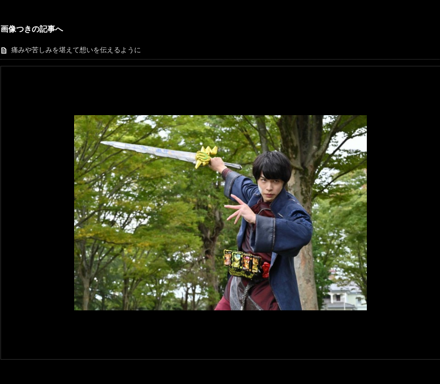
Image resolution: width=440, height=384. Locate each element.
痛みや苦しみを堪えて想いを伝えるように (76, 50)
